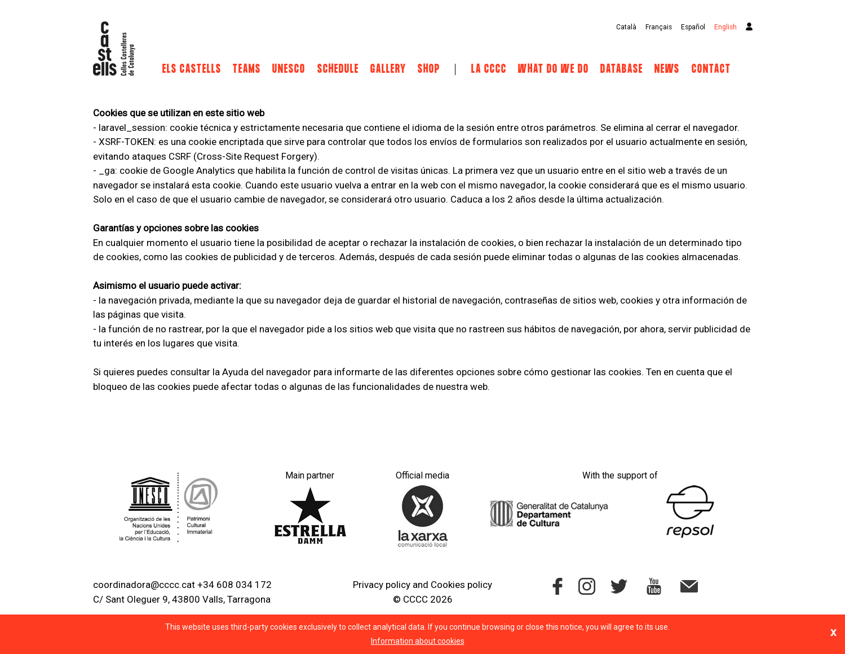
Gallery (388, 69)
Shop (429, 69)
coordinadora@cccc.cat (144, 584)
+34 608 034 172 (234, 584)
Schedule (338, 69)
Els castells (192, 69)
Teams (247, 69)
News (667, 69)
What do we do (553, 69)
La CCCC (489, 69)
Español (693, 27)
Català (626, 27)
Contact (711, 69)
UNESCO (289, 69)
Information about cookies (417, 641)
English (725, 27)
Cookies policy (461, 584)
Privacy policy (381, 584)
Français (658, 27)
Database (621, 69)
